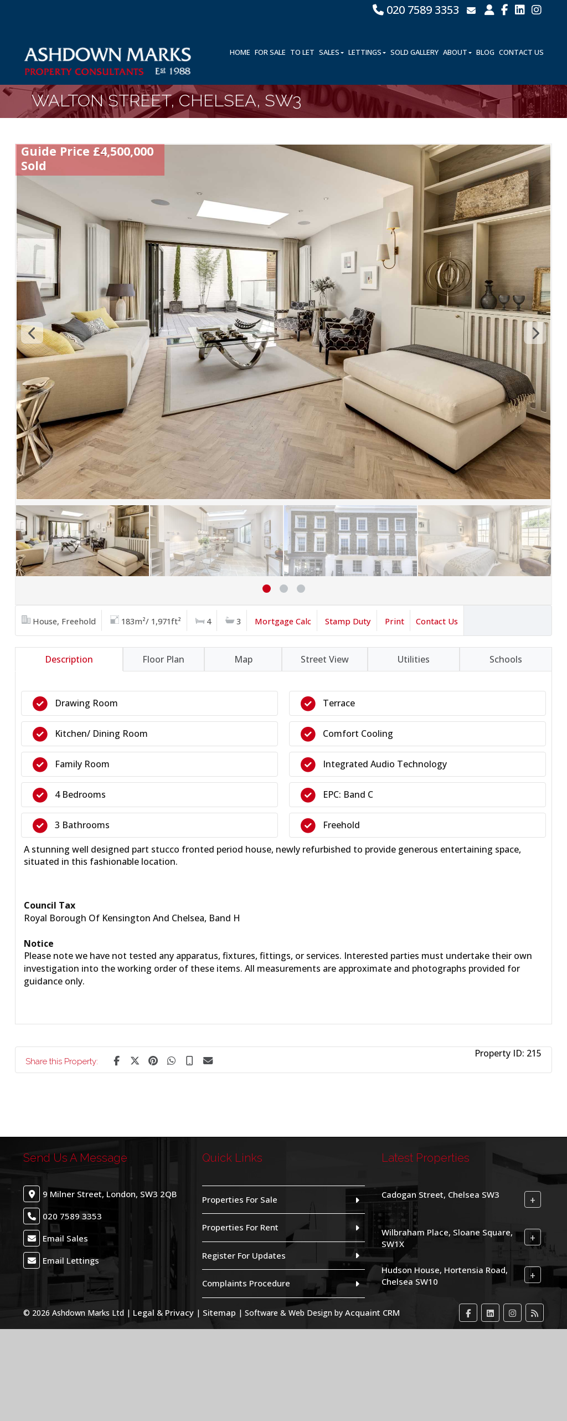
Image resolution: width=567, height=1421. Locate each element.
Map (243, 659)
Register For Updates (244, 1255)
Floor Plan (163, 659)
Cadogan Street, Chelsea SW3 (440, 1194)
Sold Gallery (414, 52)
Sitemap (219, 1312)
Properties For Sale (239, 1199)
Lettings (367, 52)
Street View (325, 659)
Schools (505, 659)
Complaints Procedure (246, 1283)
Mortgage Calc (283, 621)
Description (69, 659)
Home (240, 52)
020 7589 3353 (416, 9)
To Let (302, 52)
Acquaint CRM (372, 1312)
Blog (485, 52)
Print (394, 621)
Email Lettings (71, 1260)
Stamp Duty (348, 621)
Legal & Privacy (163, 1312)
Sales (331, 52)
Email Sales (65, 1238)
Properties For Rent (240, 1227)
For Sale (270, 52)
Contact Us (521, 52)
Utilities (414, 659)
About (457, 52)
